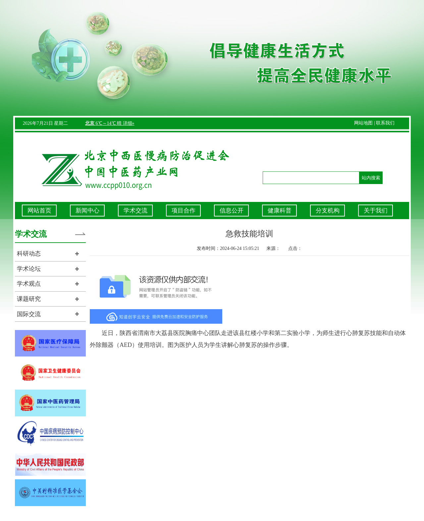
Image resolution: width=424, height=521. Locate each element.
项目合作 (183, 210)
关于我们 (376, 210)
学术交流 (135, 210)
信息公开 (231, 210)
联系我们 (385, 122)
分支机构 (328, 210)
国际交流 (29, 314)
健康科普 (280, 210)
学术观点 (29, 283)
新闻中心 (87, 210)
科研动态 (29, 253)
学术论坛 (29, 268)
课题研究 (29, 299)
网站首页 (39, 210)
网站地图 (363, 122)
